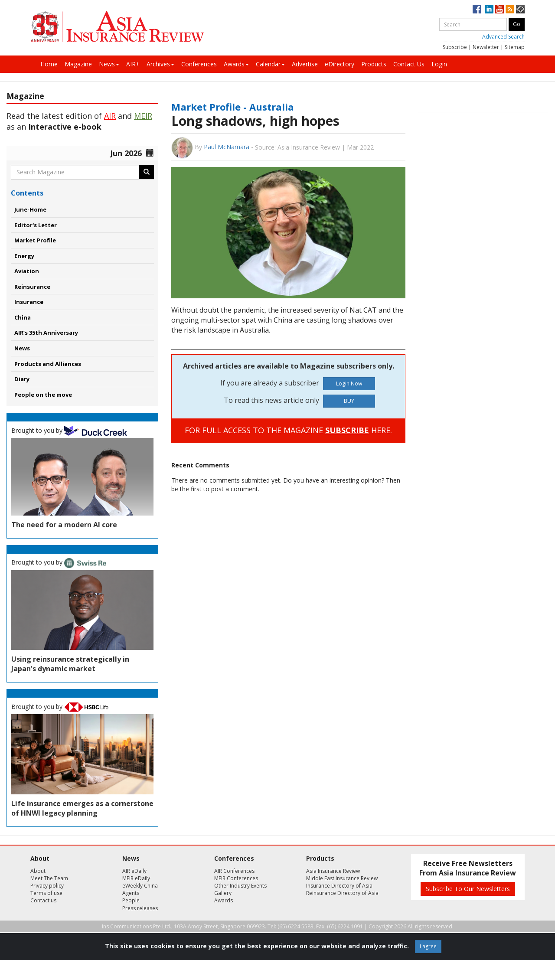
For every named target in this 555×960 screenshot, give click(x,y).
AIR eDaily (134, 871)
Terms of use (46, 893)
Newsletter (486, 47)
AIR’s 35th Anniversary (46, 332)
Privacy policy (47, 885)
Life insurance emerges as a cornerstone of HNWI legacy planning (82, 808)
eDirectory (339, 64)
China (22, 317)
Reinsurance (32, 287)
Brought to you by (69, 430)
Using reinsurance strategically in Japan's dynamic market (70, 663)
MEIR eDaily (136, 878)
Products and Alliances (47, 364)
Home (49, 64)
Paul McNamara (226, 147)
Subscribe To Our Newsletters (468, 889)
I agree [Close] (428, 946)
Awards (236, 64)
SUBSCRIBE (347, 430)
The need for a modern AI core (64, 524)
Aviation (26, 271)
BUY (349, 401)
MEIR (143, 116)
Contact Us (408, 64)
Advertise (305, 64)
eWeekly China (140, 885)
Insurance (28, 302)
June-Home (30, 209)
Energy (24, 256)
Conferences (199, 64)
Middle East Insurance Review (342, 878)
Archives (160, 64)
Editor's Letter (35, 225)
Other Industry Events (240, 885)
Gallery (223, 893)
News (109, 64)
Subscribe (455, 47)
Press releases (140, 908)
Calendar (270, 64)
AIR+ (133, 64)
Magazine (78, 64)
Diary (21, 379)
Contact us (43, 900)
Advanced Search (503, 36)
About (38, 871)
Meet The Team (49, 878)
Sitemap (515, 47)
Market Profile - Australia (232, 106)
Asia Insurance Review (333, 871)
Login (439, 64)
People (131, 900)
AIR (110, 116)
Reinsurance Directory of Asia (342, 893)
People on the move (43, 394)
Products (373, 64)
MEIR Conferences (236, 878)
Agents (130, 893)
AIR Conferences (234, 871)
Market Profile (35, 240)
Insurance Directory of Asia (339, 885)
